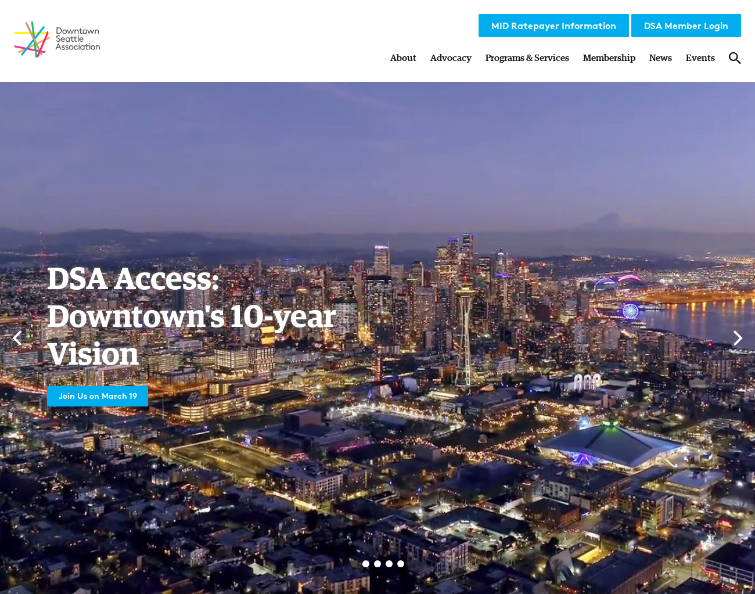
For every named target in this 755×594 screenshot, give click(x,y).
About (403, 58)
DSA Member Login (686, 25)
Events (700, 58)
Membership (609, 58)
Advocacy (451, 58)
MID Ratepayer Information (553, 25)
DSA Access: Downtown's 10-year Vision (203, 314)
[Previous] (18, 338)
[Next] (736, 338)
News (660, 58)
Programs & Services (527, 58)
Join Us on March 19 (103, 395)
